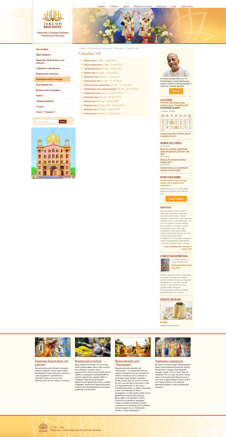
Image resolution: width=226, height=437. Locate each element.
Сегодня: (166, 100)
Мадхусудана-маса (93, 64)
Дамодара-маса (91, 97)
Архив (126, 6)
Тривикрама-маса (92, 68)
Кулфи (163, 322)
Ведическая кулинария (48, 90)
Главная (101, 6)
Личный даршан (45, 101)
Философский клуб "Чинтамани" (127, 362)
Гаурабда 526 (132, 48)
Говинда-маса (90, 113)
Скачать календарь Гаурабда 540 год (175, 133)
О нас (174, 6)
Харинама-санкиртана (48, 68)
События (114, 6)
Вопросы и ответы (143, 6)
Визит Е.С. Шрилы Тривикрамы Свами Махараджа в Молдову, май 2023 (174, 151)
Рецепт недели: (170, 299)
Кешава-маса (90, 101)
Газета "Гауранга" (45, 112)
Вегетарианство (44, 84)
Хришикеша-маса (92, 81)
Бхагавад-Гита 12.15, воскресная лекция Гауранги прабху (174, 168)
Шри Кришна (43, 54)
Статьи (40, 106)
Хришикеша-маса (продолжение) (100, 89)
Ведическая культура (47, 74)
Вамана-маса (90, 73)
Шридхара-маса (91, 76)
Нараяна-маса (90, 105)
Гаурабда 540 (181, 105)
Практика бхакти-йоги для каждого (50, 61)
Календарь (119, 48)
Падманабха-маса (92, 93)
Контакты (161, 6)
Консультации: (170, 177)
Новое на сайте (170, 143)
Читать (176, 91)
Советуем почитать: (174, 256)
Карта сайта (187, 6)
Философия (42, 49)
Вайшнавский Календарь (49, 79)
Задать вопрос (176, 198)
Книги (39, 95)
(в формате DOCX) (168, 136)
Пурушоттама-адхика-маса (97, 85)
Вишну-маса (90, 60)
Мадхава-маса (91, 109)
